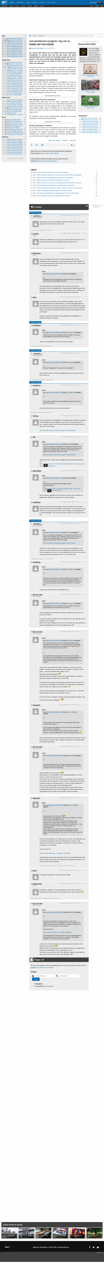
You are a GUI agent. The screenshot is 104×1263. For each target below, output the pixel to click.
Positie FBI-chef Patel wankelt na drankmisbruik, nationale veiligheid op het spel (14, 86)
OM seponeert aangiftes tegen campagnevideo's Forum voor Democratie (14, 152)
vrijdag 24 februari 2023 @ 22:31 (53, 712)
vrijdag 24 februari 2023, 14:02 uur (71, 501)
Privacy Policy (53, 1247)
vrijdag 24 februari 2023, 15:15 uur (71, 523)
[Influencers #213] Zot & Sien (14, 122)
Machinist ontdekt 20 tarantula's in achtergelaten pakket (14, 51)
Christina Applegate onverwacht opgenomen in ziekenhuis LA (14, 56)
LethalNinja (36, 502)
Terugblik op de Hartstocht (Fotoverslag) (91, 106)
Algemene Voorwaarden (40, 1247)
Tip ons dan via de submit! (50, 153)
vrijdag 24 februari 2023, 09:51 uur (71, 296)
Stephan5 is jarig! (14, 113)
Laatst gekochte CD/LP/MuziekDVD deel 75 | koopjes (14, 134)
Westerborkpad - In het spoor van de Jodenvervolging (91, 91)
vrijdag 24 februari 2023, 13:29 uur (71, 470)
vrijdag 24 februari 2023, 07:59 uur (71, 215)
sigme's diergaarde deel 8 (14, 119)
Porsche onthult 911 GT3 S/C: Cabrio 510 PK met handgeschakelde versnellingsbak (14, 88)
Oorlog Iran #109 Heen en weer (14, 132)
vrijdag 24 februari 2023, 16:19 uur (71, 561)
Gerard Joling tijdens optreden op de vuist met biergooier (14, 131)
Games (35, 3)
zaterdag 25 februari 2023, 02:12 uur (70, 797)
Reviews (23, 6)
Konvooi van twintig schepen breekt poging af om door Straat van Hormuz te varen (14, 93)
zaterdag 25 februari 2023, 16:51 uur (70, 883)
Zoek (102, 6)
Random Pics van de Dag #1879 (14, 41)
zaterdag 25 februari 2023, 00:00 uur (70, 704)
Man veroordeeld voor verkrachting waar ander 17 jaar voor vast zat (14, 53)
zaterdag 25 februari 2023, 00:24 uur (70, 746)
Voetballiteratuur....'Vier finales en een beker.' (14, 70)
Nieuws (11, 6)
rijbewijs (58, 140)
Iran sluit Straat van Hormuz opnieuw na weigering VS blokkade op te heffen (14, 75)
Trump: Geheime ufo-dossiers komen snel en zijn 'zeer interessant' (14, 49)
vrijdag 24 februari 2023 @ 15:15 (53, 569)
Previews (30, 6)
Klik (68, 273)
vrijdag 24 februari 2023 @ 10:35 (53, 392)
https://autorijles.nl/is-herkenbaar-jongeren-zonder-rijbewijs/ (58, 430)
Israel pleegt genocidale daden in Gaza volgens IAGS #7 (14, 129)
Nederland (41, 35)
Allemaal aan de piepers (14, 127)
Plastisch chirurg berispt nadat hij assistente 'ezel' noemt (14, 43)
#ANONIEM (37, 471)
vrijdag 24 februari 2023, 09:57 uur (71, 325)
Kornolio (35, 233)
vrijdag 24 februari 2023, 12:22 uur (71, 436)
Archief (41, 6)
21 (73, 145)
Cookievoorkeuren (63, 1247)
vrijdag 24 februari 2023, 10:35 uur (71, 353)
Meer (54, 3)
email (98, 61)
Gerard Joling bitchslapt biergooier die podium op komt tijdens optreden (14, 46)
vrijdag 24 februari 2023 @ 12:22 (53, 478)
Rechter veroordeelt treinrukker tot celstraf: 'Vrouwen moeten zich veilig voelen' (14, 85)
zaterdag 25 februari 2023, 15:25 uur (70, 870)
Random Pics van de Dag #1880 (14, 40)
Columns (17, 6)
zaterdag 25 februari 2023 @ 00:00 (54, 755)
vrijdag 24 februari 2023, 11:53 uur (71, 415)
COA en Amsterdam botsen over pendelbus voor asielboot (14, 154)
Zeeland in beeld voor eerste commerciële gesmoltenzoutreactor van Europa (14, 45)
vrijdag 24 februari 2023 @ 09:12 (53, 273)
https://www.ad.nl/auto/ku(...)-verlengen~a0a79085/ (55, 853)
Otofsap (35, 416)
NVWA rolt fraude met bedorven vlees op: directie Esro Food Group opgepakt (14, 72)
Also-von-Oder (37, 594)
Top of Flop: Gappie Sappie (14, 94)
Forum (91, 6)
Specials (36, 6)
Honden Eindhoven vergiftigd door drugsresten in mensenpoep (14, 77)
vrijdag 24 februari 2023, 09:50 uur (71, 252)
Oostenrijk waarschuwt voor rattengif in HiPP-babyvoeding (14, 65)
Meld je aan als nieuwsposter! (47, 161)
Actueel (12, 3)
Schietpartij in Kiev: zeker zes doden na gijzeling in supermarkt (14, 78)
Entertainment (21, 3)
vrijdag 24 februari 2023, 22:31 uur (71, 594)
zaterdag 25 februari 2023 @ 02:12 (54, 912)
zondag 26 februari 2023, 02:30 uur (71, 903)
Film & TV (42, 3)
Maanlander (36, 253)
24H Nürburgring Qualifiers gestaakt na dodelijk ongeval (14, 73)
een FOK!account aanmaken (45, 967)
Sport (29, 3)
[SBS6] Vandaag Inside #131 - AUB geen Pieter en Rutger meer (14, 126)
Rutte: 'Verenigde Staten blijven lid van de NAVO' (14, 91)
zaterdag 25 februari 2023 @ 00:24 (54, 805)
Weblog (96, 6)
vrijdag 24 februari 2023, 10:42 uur (71, 385)
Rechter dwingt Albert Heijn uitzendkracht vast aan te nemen (14, 54)
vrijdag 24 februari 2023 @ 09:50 (53, 640)
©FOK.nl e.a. (100, 1252)
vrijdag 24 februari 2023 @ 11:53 (53, 444)
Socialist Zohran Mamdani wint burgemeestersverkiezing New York (14, 121)
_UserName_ (37, 216)
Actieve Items (4, 6)
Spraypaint (36, 705)
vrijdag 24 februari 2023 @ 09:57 (53, 362)
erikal (34, 297)
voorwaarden (49, 986)
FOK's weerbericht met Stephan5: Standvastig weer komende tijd (14, 83)
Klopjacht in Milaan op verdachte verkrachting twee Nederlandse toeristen (14, 68)
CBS (74, 140)
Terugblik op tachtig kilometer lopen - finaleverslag (90, 75)
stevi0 (34, 870)
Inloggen (93, 2)
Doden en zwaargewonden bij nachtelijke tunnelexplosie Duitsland (14, 48)
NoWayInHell (36, 884)
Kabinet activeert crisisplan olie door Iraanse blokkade (14, 38)
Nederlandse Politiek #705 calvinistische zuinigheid (14, 124)
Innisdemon (36, 325)
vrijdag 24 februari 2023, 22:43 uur (71, 631)
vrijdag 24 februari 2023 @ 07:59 (53, 332)
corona (53, 140)
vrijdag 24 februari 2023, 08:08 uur (71, 233)
